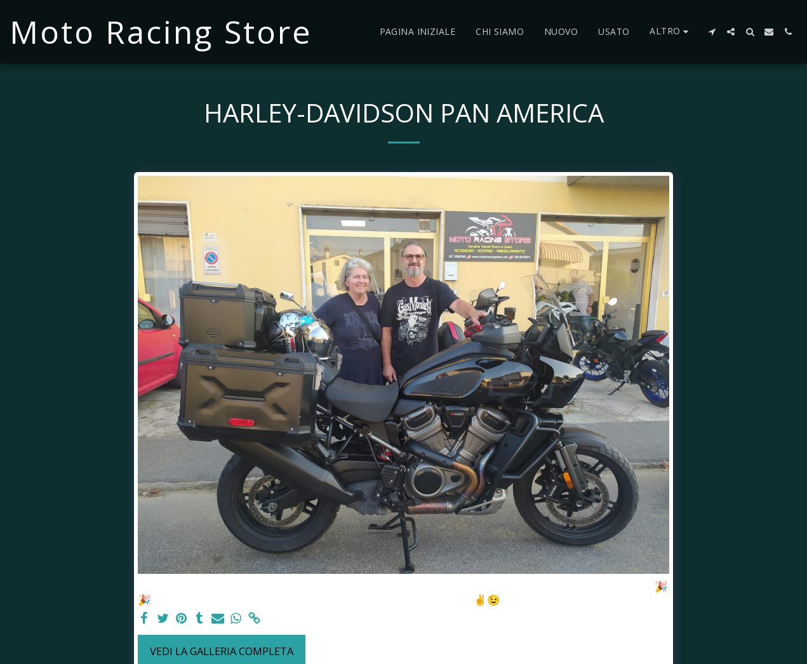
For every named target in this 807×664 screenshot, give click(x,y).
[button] (712, 31)
